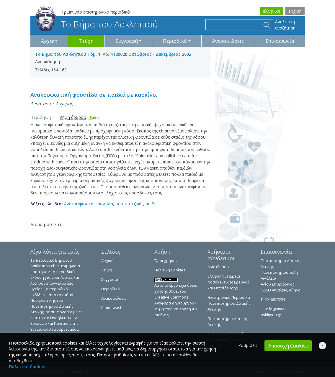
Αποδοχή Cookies (288, 345)
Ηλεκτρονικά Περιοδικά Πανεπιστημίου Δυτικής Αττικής (228, 303)
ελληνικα (271, 11)
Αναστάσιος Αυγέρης (51, 103)
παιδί (151, 203)
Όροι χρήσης (165, 260)
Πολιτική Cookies (169, 270)
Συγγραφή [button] (126, 41)
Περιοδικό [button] (175, 41)
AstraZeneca (219, 266)
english (295, 11)
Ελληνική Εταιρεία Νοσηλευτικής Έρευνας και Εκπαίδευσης (228, 282)
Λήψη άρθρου (80, 117)
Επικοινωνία (280, 41)
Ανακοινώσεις (228, 41)
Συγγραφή (110, 279)
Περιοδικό (110, 288)
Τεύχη (86, 41)
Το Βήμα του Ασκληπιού (96, 24)
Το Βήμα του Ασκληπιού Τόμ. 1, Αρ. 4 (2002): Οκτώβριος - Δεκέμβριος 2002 (113, 54)
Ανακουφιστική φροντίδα (88, 203)
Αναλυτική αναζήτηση (285, 25)
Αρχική (49, 41)
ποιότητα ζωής (129, 203)
